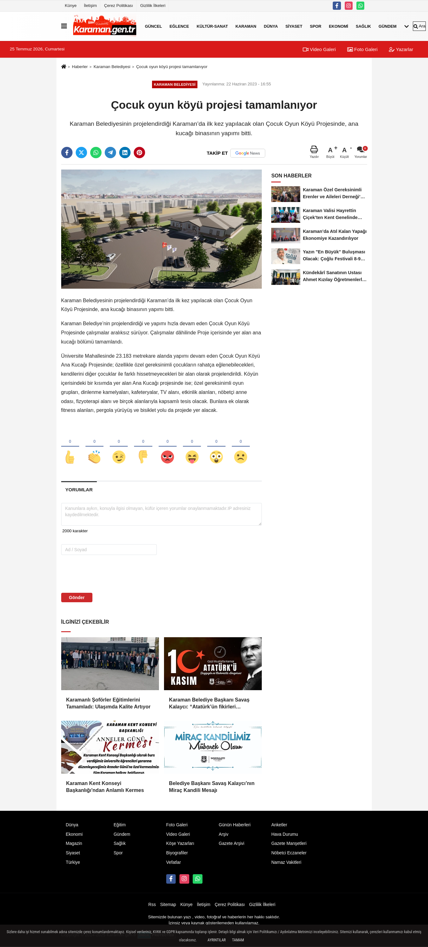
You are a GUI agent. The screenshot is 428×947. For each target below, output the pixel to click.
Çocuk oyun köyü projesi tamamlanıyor (172, 66)
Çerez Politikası (118, 5)
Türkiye (73, 863)
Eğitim (120, 825)
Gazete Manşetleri (289, 844)
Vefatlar (173, 863)
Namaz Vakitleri (286, 863)
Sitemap (168, 905)
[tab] (79, 490)
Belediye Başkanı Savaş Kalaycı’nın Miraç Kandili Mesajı (212, 787)
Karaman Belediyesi (112, 66)
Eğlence (179, 26)
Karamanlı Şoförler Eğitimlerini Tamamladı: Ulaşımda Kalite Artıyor (108, 703)
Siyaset (293, 26)
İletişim (90, 5)
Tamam (238, 940)
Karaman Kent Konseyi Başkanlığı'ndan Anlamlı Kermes (105, 787)
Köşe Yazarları (180, 844)
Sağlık (363, 26)
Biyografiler (177, 853)
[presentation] (101, 573)
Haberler (80, 66)
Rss (152, 905)
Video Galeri (319, 49)
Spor (315, 26)
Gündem (387, 26)
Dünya (271, 26)
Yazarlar (401, 49)
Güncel (153, 26)
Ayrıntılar (217, 940)
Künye (71, 5)
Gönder (77, 597)
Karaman (245, 26)
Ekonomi (338, 26)
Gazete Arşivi (231, 844)
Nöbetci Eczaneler (289, 853)
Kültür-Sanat (212, 26)
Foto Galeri (362, 49)
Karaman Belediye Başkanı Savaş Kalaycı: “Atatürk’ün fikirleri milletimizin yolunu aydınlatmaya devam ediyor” (209, 704)
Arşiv (223, 834)
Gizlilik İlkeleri (153, 5)
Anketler (279, 825)
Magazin (74, 844)
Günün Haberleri (234, 825)
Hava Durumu (284, 834)
